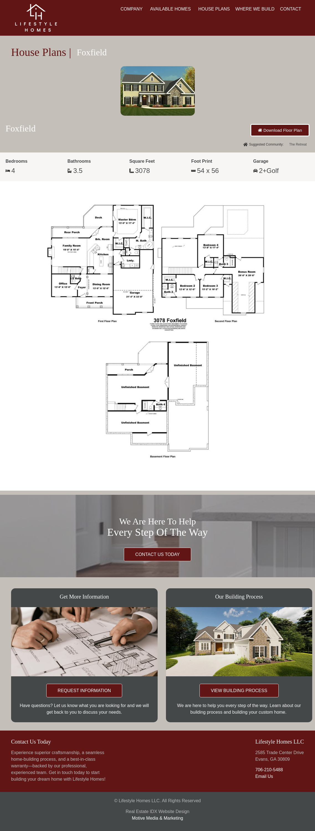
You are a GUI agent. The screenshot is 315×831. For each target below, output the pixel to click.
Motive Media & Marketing (157, 818)
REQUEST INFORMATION (84, 690)
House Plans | (41, 52)
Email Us (264, 776)
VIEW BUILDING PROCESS (239, 690)
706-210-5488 (269, 769)
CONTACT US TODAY (157, 554)
